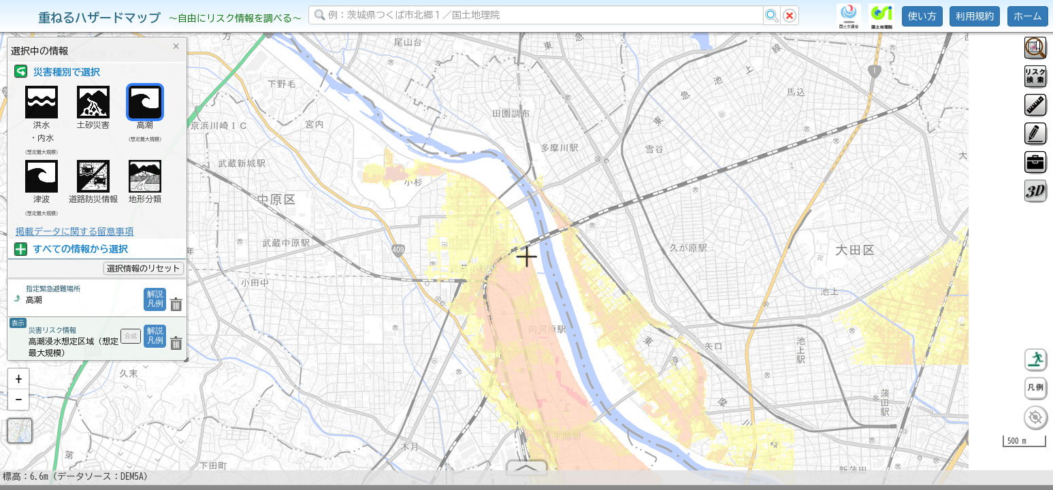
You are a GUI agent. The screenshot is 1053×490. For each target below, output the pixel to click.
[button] (18, 384)
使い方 (922, 16)
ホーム (1028, 16)
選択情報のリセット (143, 268)
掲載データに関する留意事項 (74, 231)
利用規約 (975, 16)
